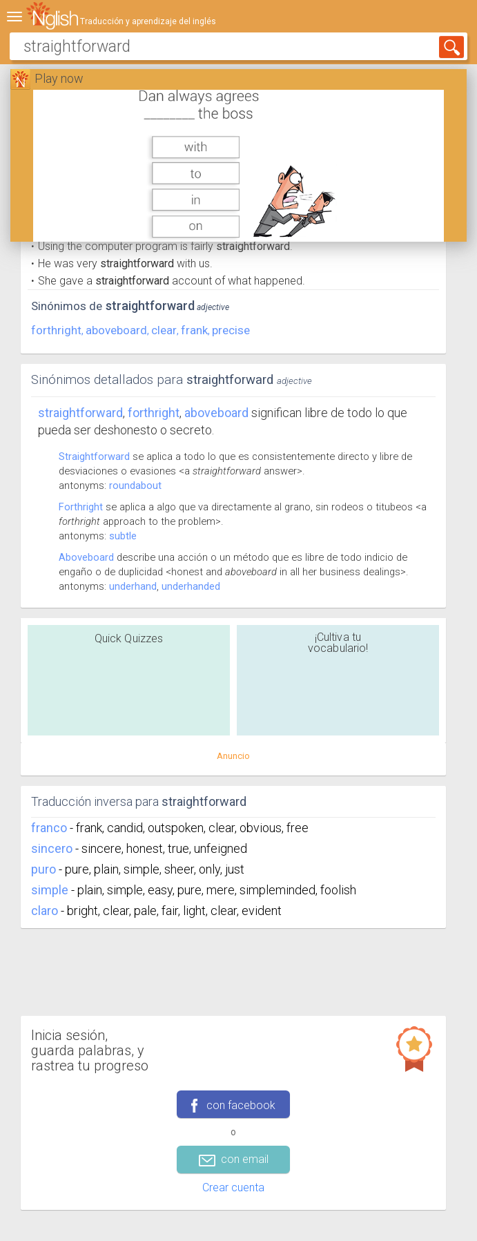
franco (49, 827)
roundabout (135, 485)
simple (49, 890)
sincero (51, 848)
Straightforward (80, 412)
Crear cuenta (233, 1187)
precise (231, 330)
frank (194, 330)
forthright (56, 330)
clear (164, 330)
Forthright (81, 507)
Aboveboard (86, 557)
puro (43, 869)
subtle (123, 536)
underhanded (191, 586)
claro (44, 910)
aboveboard (116, 330)
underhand (133, 586)
